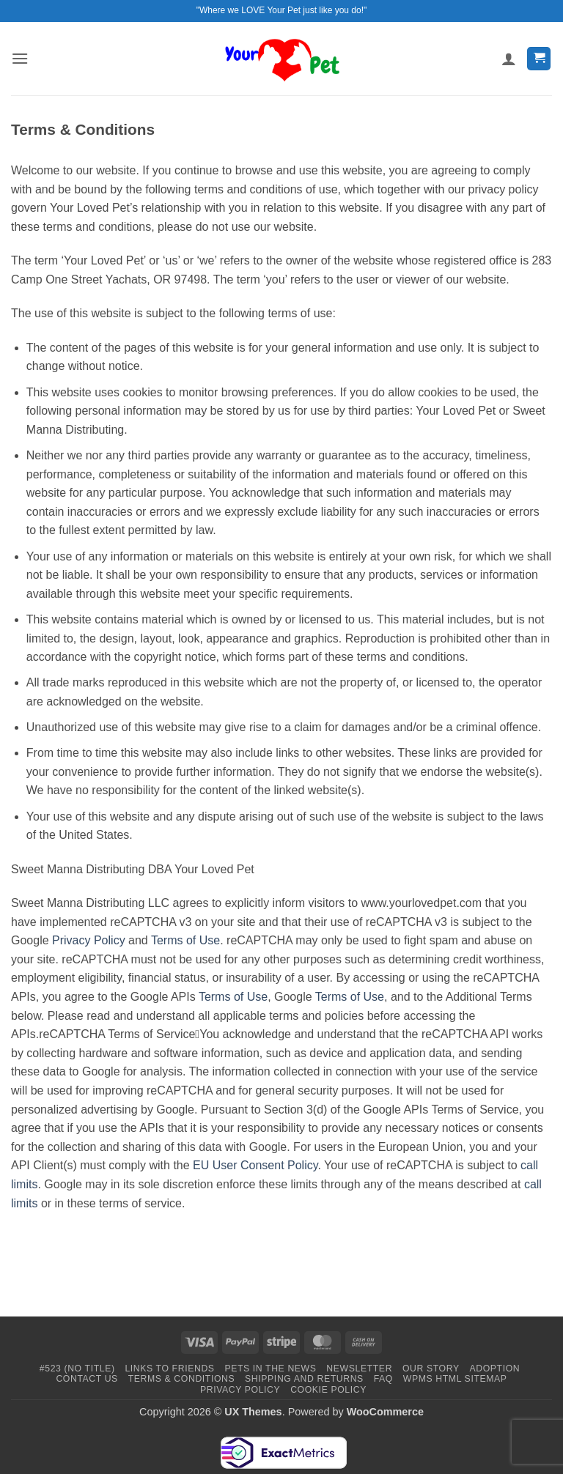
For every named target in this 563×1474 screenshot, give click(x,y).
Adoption (494, 1368)
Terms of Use (185, 940)
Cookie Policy (328, 1390)
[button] (20, 58)
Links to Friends (169, 1368)
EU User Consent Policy (255, 1165)
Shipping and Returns (304, 1379)
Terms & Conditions (181, 1379)
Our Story (431, 1368)
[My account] (508, 58)
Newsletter (359, 1368)
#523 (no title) (77, 1368)
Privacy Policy (88, 940)
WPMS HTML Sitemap (455, 1379)
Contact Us (87, 1379)
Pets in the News (270, 1368)
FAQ (383, 1379)
